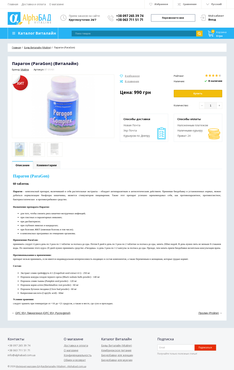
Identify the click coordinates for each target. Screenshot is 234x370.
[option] (19, 149)
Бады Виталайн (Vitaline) (116, 345)
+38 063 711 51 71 (129, 20)
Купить (197, 93)
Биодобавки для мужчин (116, 360)
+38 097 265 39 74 (129, 16)
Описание (23, 165)
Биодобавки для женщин (117, 355)
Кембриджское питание (116, 350)
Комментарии (47, 165)
